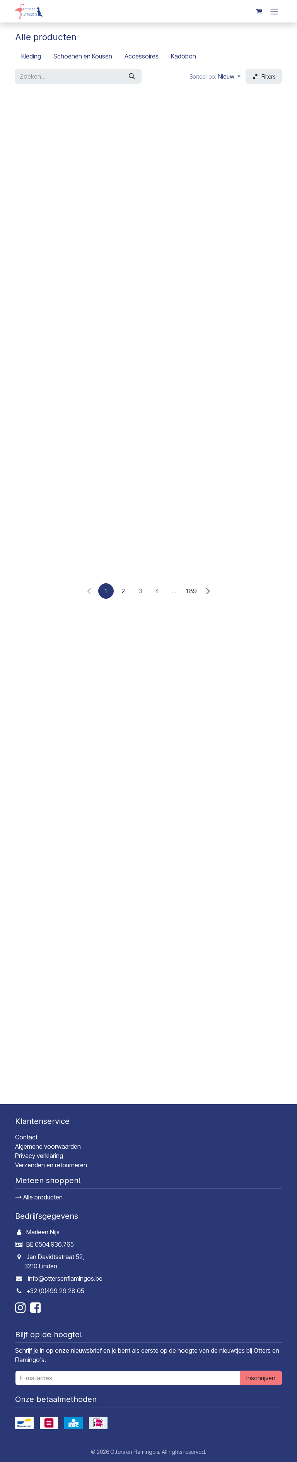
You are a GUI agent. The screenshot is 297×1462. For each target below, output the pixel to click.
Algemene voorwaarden (48, 1146)
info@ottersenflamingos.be (65, 1278)
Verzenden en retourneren (51, 1165)
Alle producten (39, 1197)
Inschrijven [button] (260, 1378)
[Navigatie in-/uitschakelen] (274, 11)
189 (191, 1087)
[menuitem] (31, 56)
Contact (26, 1137)
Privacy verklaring (39, 1156)
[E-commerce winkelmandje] (258, 11)
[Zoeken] (132, 76)
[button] (215, 76)
